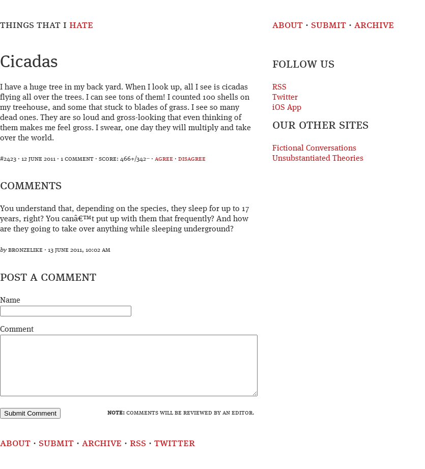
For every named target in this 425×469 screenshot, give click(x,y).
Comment (17, 330)
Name (10, 301)
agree (164, 159)
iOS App (286, 108)
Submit (328, 25)
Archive (374, 25)
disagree (192, 159)
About (287, 25)
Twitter (285, 98)
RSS (279, 87)
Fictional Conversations (314, 148)
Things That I (46, 25)
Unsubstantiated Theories (317, 159)
